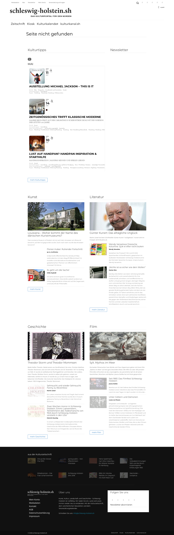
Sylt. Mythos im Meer (102, 363)
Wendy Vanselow (114, 249)
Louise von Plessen (114, 400)
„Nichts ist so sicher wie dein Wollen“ (127, 267)
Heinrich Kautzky (52, 418)
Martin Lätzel (51, 390)
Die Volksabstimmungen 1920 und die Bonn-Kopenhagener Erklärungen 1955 (138, 463)
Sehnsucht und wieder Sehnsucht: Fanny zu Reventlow (64, 387)
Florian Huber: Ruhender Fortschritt (65, 249)
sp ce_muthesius (52, 252)
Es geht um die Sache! (58, 270)
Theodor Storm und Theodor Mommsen (52, 363)
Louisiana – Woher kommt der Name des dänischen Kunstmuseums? (53, 234)
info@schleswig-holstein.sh (83, 513)
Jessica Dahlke (113, 384)
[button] (137, 3)
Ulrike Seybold (51, 273)
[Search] (29, 59)
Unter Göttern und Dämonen (123, 397)
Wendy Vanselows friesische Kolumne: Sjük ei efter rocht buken (126, 245)
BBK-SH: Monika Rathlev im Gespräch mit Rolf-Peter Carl (107, 476)
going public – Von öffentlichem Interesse (75, 461)
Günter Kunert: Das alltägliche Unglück (113, 233)
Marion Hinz (113, 270)
